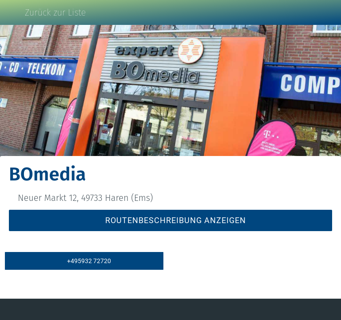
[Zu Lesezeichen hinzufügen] (279, 309)
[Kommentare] (61, 309)
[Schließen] (12, 12)
